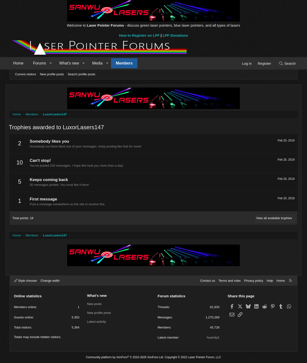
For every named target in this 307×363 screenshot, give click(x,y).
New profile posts (52, 74)
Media (101, 63)
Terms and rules (229, 280)
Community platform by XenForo (125, 357)
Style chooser (25, 280)
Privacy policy (253, 280)
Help (270, 280)
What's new (73, 63)
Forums (43, 63)
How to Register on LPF (139, 35)
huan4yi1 (213, 337)
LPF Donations (175, 35)
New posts (94, 303)
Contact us (207, 280)
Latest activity (96, 321)
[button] (54, 63)
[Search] (283, 63)
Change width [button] (50, 280)
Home (22, 63)
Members (127, 63)
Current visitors (25, 74)
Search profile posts (81, 74)
